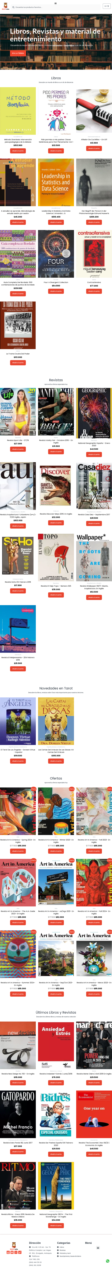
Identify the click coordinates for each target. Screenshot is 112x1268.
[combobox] (55, 7)
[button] (98, 1248)
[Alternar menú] (55, 3)
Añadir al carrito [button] (18, 151)
